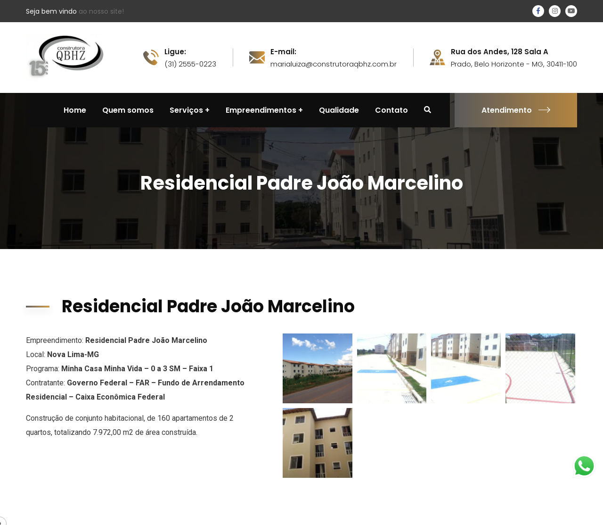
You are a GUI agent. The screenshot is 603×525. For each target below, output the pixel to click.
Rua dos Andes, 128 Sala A (499, 52)
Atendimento (515, 110)
